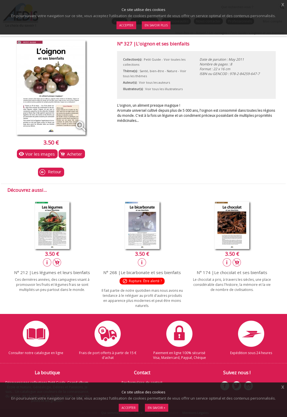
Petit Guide (152, 59)
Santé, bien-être (152, 71)
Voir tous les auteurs (154, 82)
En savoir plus (156, 25)
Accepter (129, 408)
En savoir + (156, 408)
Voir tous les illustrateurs (164, 89)
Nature (172, 71)
